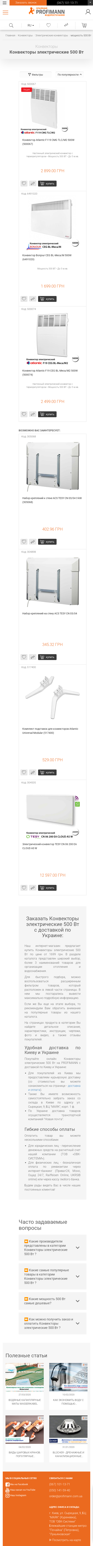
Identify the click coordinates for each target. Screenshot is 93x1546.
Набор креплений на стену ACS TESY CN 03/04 (49, 613)
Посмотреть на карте (66, 1540)
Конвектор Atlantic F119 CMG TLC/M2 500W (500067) (48, 141)
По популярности (70, 74)
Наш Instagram (18, 1495)
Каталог (6, 12)
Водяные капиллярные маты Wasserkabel (25, 1402)
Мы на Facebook (19, 1484)
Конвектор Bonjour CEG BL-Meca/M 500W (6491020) (47, 257)
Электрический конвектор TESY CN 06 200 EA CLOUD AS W (49, 846)
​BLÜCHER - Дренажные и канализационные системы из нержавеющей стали (68, 1454)
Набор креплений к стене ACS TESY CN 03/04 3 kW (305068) (52, 500)
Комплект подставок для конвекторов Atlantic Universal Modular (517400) (50, 730)
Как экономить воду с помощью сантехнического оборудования (68, 1402)
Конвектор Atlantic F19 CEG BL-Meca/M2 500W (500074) (50, 372)
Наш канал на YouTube (22, 1489)
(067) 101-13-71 (90, 3)
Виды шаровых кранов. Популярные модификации (25, 1454)
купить (50, 183)
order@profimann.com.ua (65, 1496)
